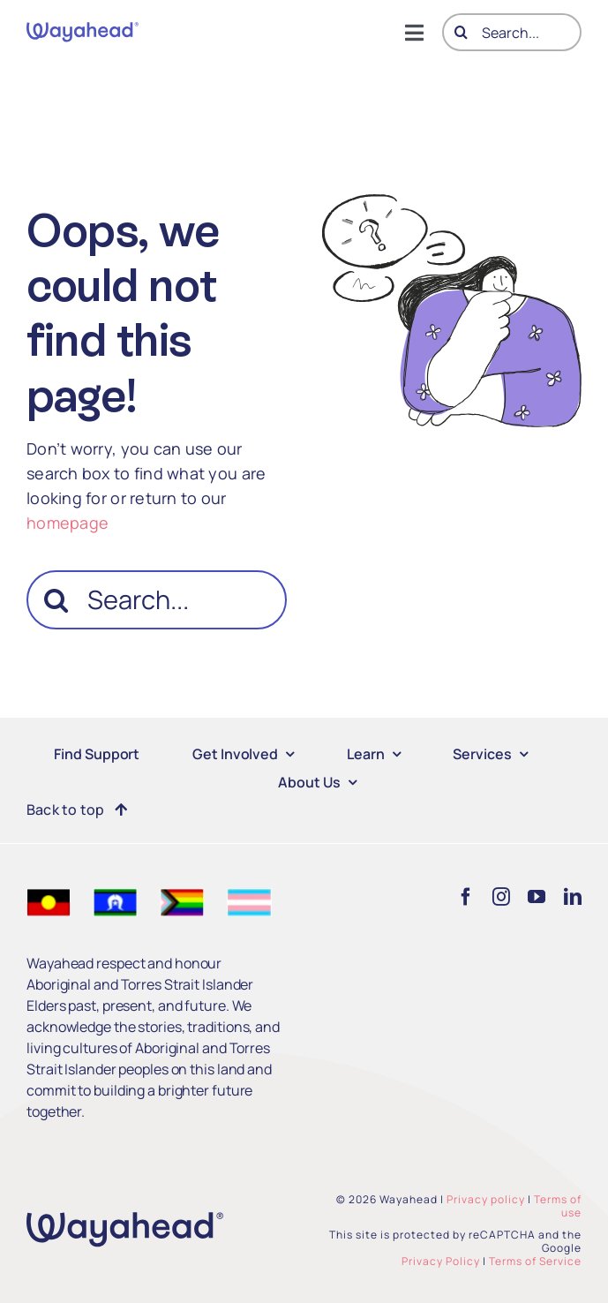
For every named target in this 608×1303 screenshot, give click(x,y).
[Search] (461, 32)
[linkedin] (573, 897)
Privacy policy (486, 1199)
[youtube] (536, 897)
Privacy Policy (441, 1261)
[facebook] (466, 897)
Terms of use (558, 1206)
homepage (67, 522)
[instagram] (501, 897)
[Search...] (512, 32)
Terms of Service (535, 1261)
